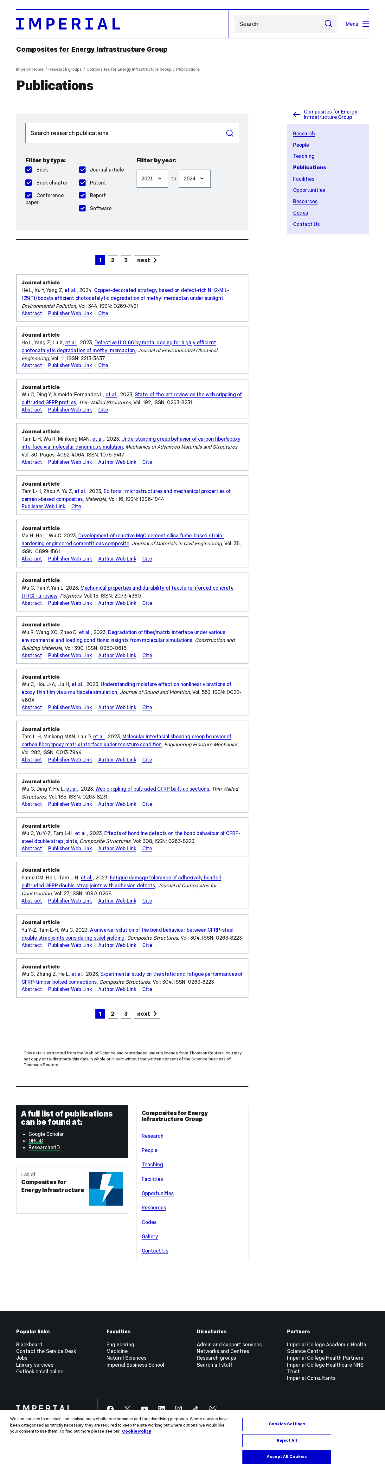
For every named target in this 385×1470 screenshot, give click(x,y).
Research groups (65, 69)
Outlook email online (39, 1371)
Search (230, 133)
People (301, 145)
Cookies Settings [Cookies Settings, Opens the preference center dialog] (287, 1430)
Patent (92, 182)
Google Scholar (46, 1134)
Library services (34, 1365)
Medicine (117, 1351)
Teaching (304, 156)
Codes (300, 213)
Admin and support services (229, 1344)
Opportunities (309, 190)
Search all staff (215, 1365)
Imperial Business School (135, 1365)
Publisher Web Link (70, 313)
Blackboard (29, 1344)
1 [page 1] (100, 260)
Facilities (303, 179)
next (143, 260)
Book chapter (46, 182)
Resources (305, 201)
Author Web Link (117, 462)
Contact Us (306, 224)
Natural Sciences (126, 1358)
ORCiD (36, 1140)
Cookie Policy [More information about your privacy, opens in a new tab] (136, 1437)
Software (95, 208)
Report (92, 195)
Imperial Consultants (311, 1378)
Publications (188, 69)
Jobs (21, 1358)
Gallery (150, 1236)
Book (36, 169)
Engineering (120, 1344)
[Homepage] (122, 24)
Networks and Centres (223, 1351)
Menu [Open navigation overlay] (357, 24)
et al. (70, 290)
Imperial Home (30, 69)
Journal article (101, 169)
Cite (103, 313)
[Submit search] (328, 24)
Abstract (32, 313)
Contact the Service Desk (46, 1351)
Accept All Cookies (287, 1463)
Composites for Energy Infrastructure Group (92, 49)
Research (304, 133)
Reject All (287, 1446)
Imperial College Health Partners (325, 1358)
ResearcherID (44, 1147)
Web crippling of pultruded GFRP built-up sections (152, 789)
